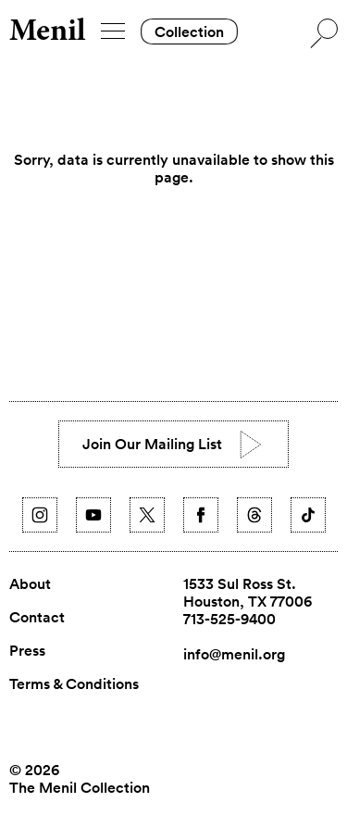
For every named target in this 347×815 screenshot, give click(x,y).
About (30, 584)
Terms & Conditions (74, 684)
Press (27, 651)
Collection (189, 31)
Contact (37, 617)
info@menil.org (234, 654)
